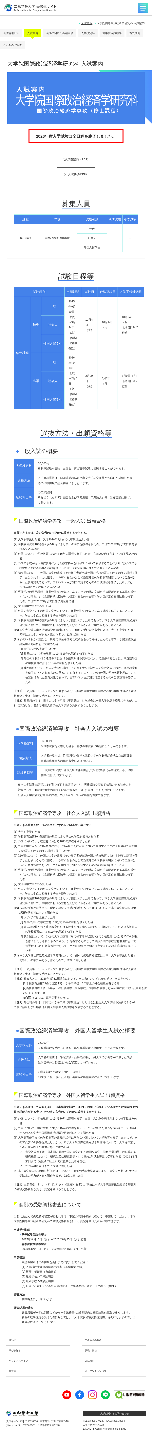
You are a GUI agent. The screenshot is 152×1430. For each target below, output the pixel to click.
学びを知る (15, 1337)
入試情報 (86, 23)
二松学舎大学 (59, 1423)
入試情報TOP (11, 33)
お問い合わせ (13, 1423)
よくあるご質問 (12, 45)
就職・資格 (91, 1337)
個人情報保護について (34, 1423)
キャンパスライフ (18, 1347)
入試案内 (32, 33)
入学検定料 (88, 33)
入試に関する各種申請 (59, 33)
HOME (12, 1326)
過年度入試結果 (112, 33)
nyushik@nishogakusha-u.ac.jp (109, 1415)
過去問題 (134, 33)
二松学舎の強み (93, 1326)
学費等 (12, 1357)
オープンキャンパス (95, 1357)
